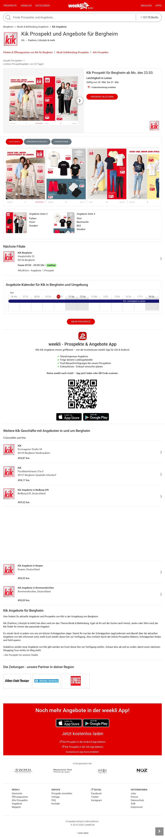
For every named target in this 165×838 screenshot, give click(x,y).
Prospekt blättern (102, 96)
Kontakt (55, 803)
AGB (133, 803)
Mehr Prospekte (81, 321)
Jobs (133, 793)
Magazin (146, 5)
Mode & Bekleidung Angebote (33, 26)
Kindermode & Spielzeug (37, 142)
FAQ (53, 800)
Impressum (137, 807)
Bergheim (8, 26)
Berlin (90, 8)
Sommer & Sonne (61, 142)
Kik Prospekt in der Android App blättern (82, 741)
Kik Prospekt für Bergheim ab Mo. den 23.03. (120, 73)
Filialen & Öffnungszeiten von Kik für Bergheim (28, 52)
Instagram (96, 800)
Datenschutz (137, 800)
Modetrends (14, 142)
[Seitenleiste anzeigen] (159, 831)
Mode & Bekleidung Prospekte (73, 52)
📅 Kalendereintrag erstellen (101, 87)
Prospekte (10, 5)
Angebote (17, 803)
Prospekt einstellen (61, 793)
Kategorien (42, 5)
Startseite (17, 793)
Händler (26, 5)
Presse (134, 796)
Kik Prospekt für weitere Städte (20, 655)
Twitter (95, 796)
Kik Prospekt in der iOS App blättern (82, 746)
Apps (158, 5)
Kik (23, 40)
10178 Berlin (149, 17)
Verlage (55, 796)
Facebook (96, 793)
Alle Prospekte (100, 52)
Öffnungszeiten (20, 796)
